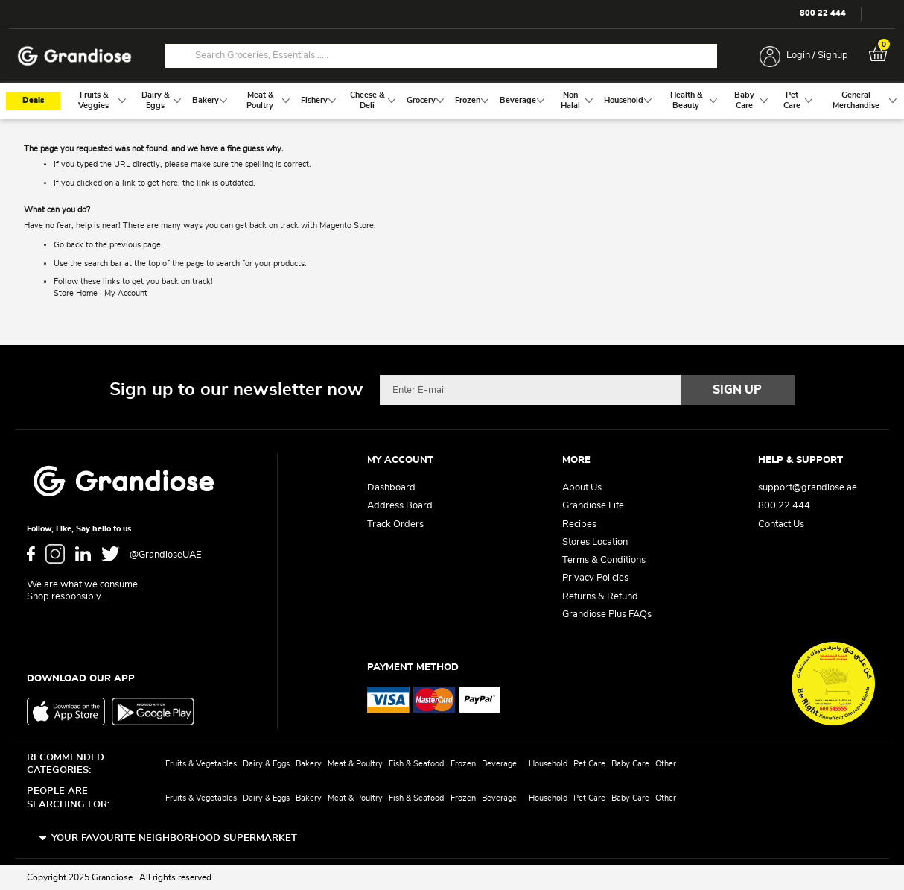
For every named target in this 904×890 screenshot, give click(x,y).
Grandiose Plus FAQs (607, 614)
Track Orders (395, 524)
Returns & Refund (600, 597)
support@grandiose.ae (807, 488)
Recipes (579, 524)
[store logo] (74, 56)
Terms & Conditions (604, 560)
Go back (68, 246)
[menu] (452, 101)
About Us (582, 488)
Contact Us (781, 524)
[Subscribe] (738, 390)
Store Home (76, 293)
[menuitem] (93, 101)
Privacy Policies (595, 578)
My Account (125, 293)
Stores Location (595, 542)
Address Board (400, 506)
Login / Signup (817, 55)
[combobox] (441, 56)
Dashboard (391, 488)
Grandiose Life (593, 506)
